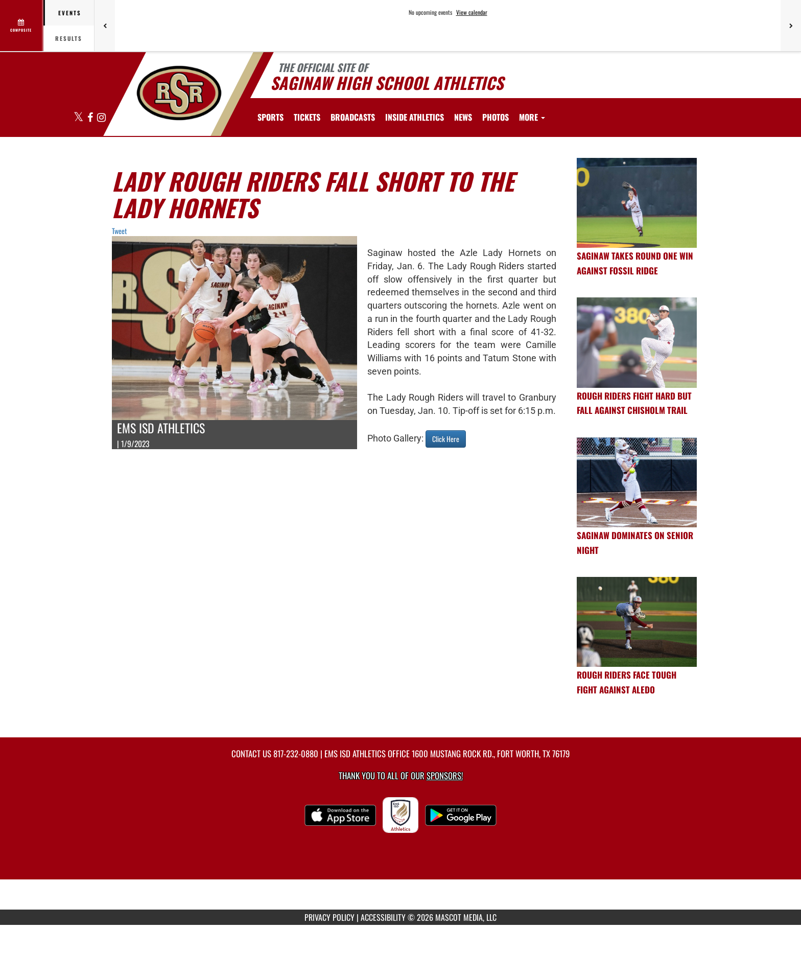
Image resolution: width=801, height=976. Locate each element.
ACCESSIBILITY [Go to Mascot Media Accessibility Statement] (383, 917)
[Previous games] (105, 25)
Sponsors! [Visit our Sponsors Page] (445, 775)
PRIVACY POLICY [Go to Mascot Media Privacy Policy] (329, 917)
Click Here (445, 438)
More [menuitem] (532, 117)
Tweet (119, 230)
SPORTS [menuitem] (270, 117)
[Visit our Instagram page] (101, 117)
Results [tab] (68, 38)
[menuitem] (307, 117)
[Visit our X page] (79, 117)
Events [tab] (69, 13)
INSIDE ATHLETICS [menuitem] (414, 117)
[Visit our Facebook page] (91, 117)
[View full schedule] (21, 25)
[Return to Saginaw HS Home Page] (178, 93)
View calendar (471, 12)
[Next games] (791, 25)
